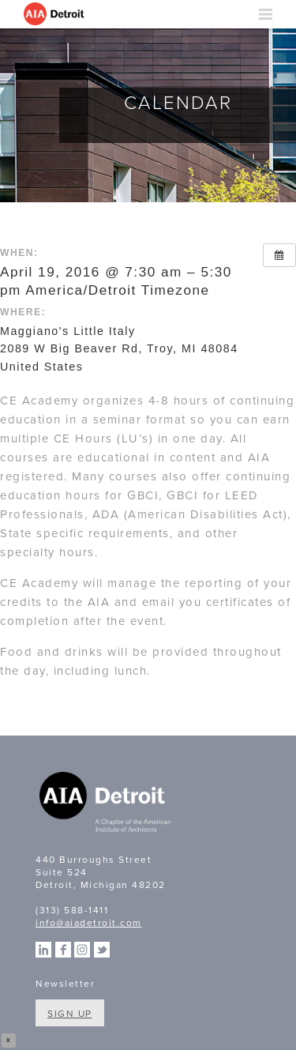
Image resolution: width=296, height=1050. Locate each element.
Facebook (63, 950)
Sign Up (69, 1013)
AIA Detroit (55, 14)
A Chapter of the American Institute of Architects (106, 804)
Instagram (82, 950)
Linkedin (43, 950)
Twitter (102, 950)
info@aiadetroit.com (89, 922)
